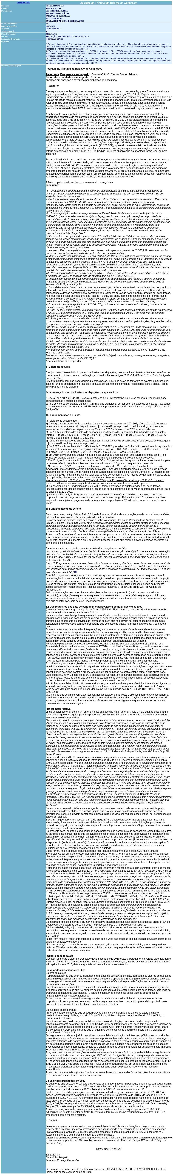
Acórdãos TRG (23, 2)
